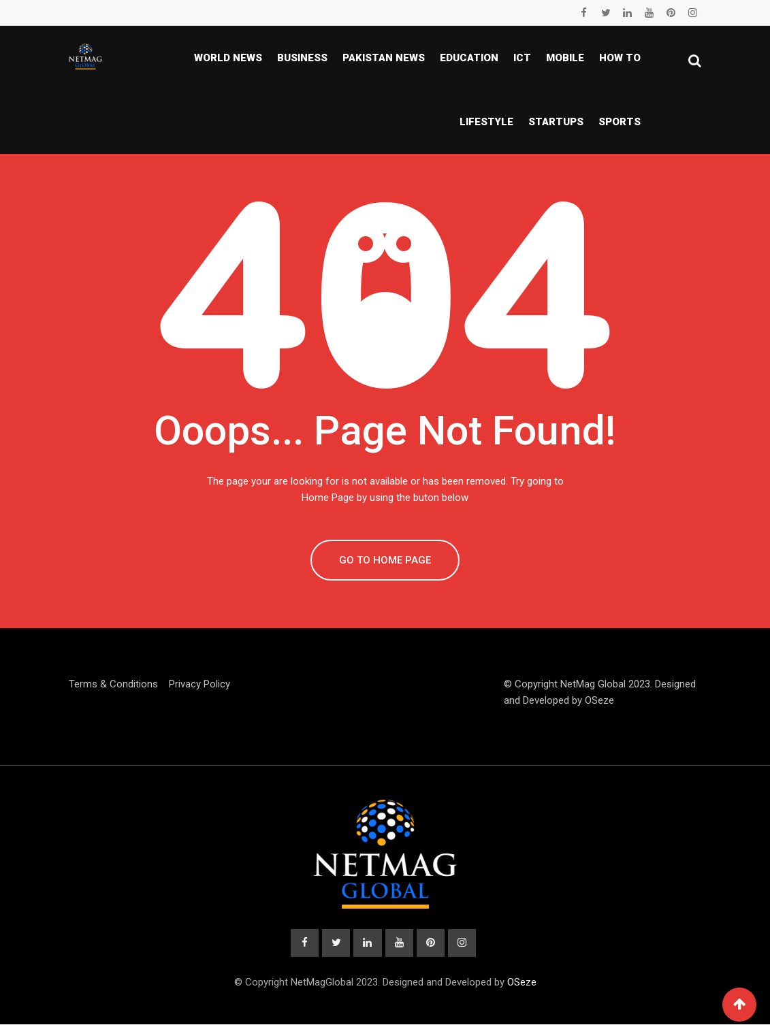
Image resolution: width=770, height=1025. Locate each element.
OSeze (599, 700)
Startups (555, 122)
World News (228, 58)
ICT (522, 58)
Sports (619, 122)
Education (469, 58)
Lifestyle (486, 122)
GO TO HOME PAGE (385, 560)
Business (302, 58)
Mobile (565, 58)
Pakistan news (383, 58)
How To (620, 58)
